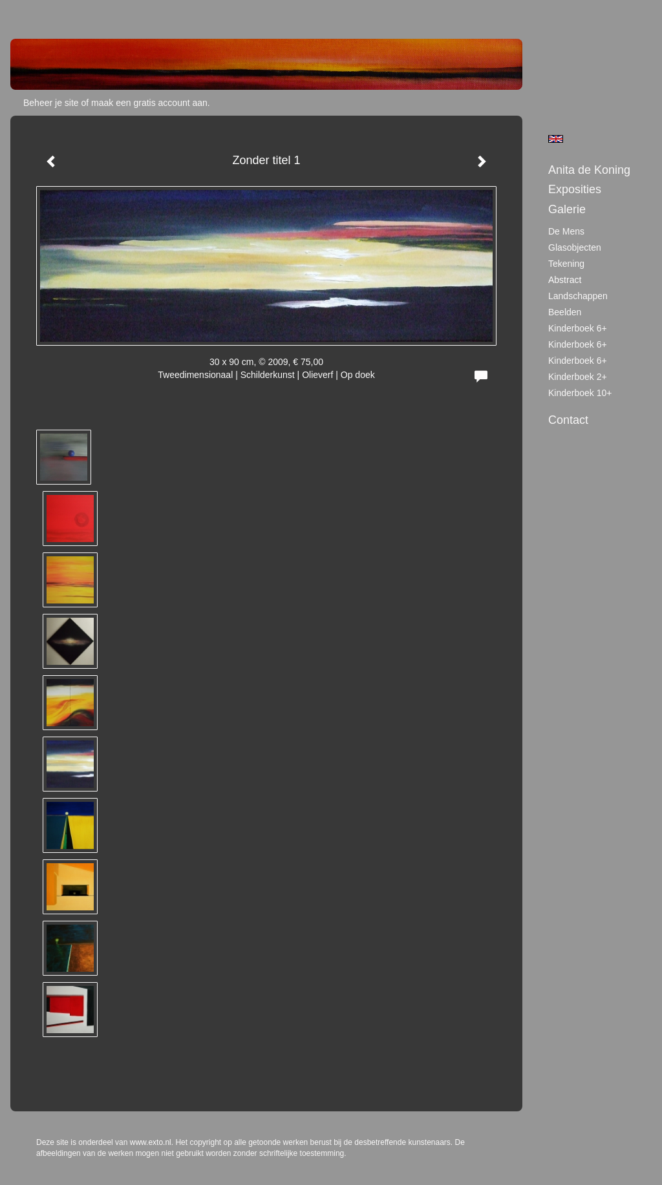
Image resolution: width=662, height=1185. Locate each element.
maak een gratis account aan (149, 103)
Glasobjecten (574, 247)
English (555, 139)
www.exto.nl (150, 1142)
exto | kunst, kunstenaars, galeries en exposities (46, 13)
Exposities (574, 189)
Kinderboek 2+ (577, 377)
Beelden (564, 312)
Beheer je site (51, 103)
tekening (566, 263)
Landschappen (578, 296)
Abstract (564, 280)
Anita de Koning (589, 169)
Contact (568, 420)
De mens (566, 231)
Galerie (567, 209)
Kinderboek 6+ (577, 328)
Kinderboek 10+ (580, 393)
